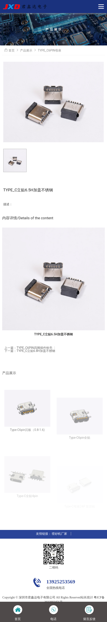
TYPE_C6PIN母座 (49, 50)
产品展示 (26, 50)
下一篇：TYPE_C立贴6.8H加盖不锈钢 (29, 350)
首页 (11, 50)
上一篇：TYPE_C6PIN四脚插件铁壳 (28, 347)
